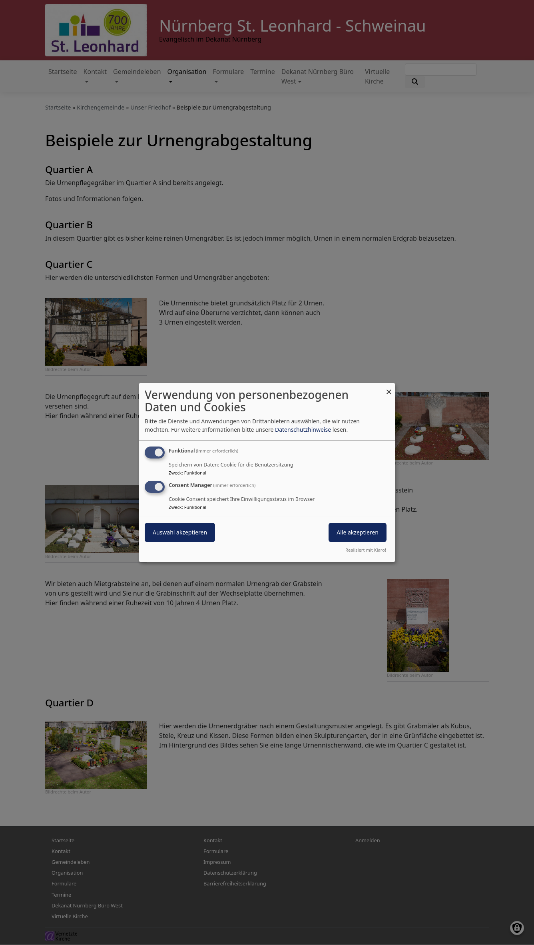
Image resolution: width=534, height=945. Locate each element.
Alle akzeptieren (358, 532)
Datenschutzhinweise (303, 429)
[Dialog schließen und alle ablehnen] (389, 388)
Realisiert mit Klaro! (365, 550)
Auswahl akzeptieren (180, 532)
